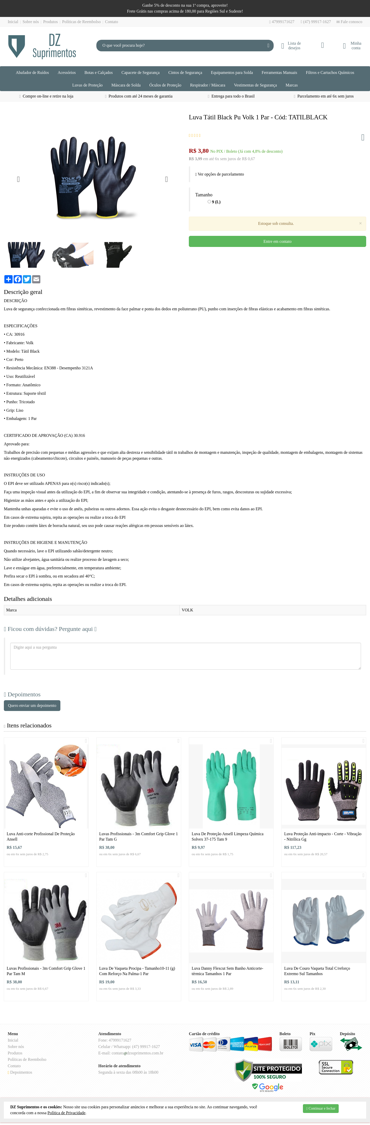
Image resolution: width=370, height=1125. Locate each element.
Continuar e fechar (320, 1109)
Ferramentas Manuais (279, 72)
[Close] (360, 223)
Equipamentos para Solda (232, 72)
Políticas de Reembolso (81, 22)
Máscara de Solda (126, 85)
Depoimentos (20, 1072)
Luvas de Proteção (87, 85)
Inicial (13, 22)
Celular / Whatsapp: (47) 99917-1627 (129, 1046)
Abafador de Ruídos (32, 72)
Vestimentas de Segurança (255, 85)
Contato (111, 22)
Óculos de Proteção (165, 85)
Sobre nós (31, 22)
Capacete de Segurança (141, 72)
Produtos (50, 22)
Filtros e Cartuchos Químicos (330, 72)
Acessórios (67, 72)
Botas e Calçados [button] (99, 72)
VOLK (187, 610)
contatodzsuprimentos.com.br (137, 1053)
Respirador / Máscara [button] (207, 85)
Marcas (292, 85)
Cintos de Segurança (185, 72)
